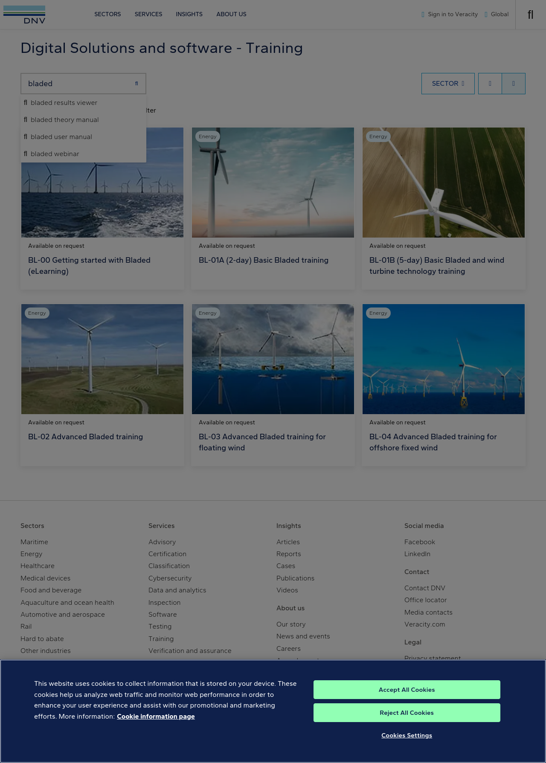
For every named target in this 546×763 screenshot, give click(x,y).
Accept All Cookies (407, 704)
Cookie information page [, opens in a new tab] (156, 730)
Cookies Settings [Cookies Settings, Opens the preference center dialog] (406, 749)
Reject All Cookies (407, 727)
